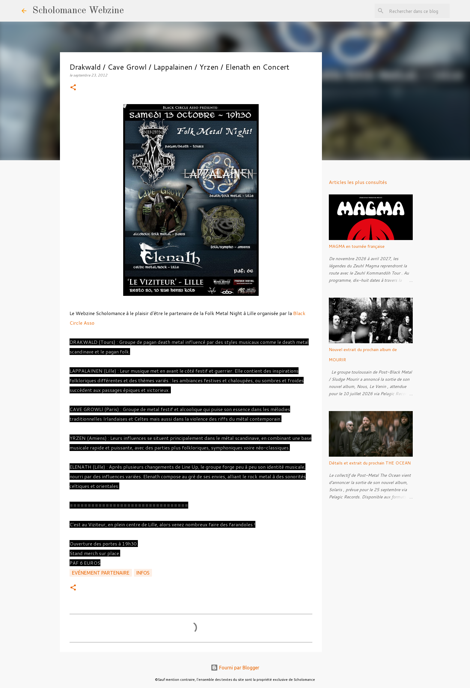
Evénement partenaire (100, 572)
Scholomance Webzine (78, 11)
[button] (73, 88)
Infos (143, 572)
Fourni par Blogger (235, 667)
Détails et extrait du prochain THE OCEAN (370, 463)
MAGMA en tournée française (357, 246)
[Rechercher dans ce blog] (418, 11)
